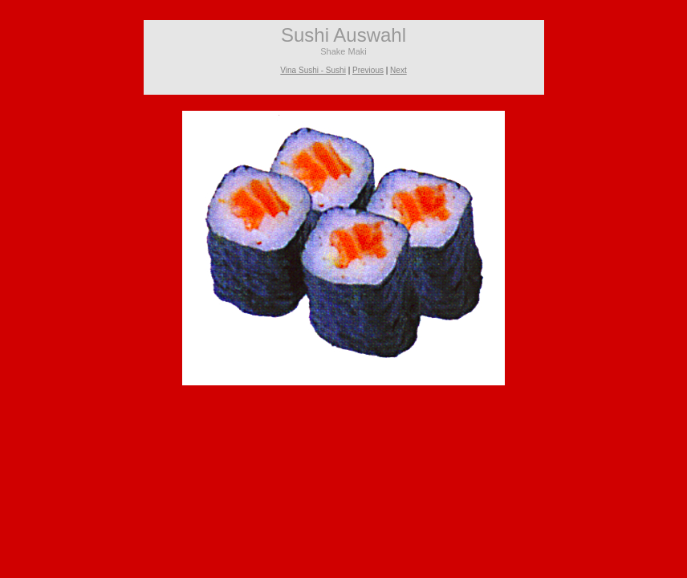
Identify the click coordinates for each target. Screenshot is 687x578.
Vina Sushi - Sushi (313, 70)
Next (398, 70)
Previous (368, 70)
